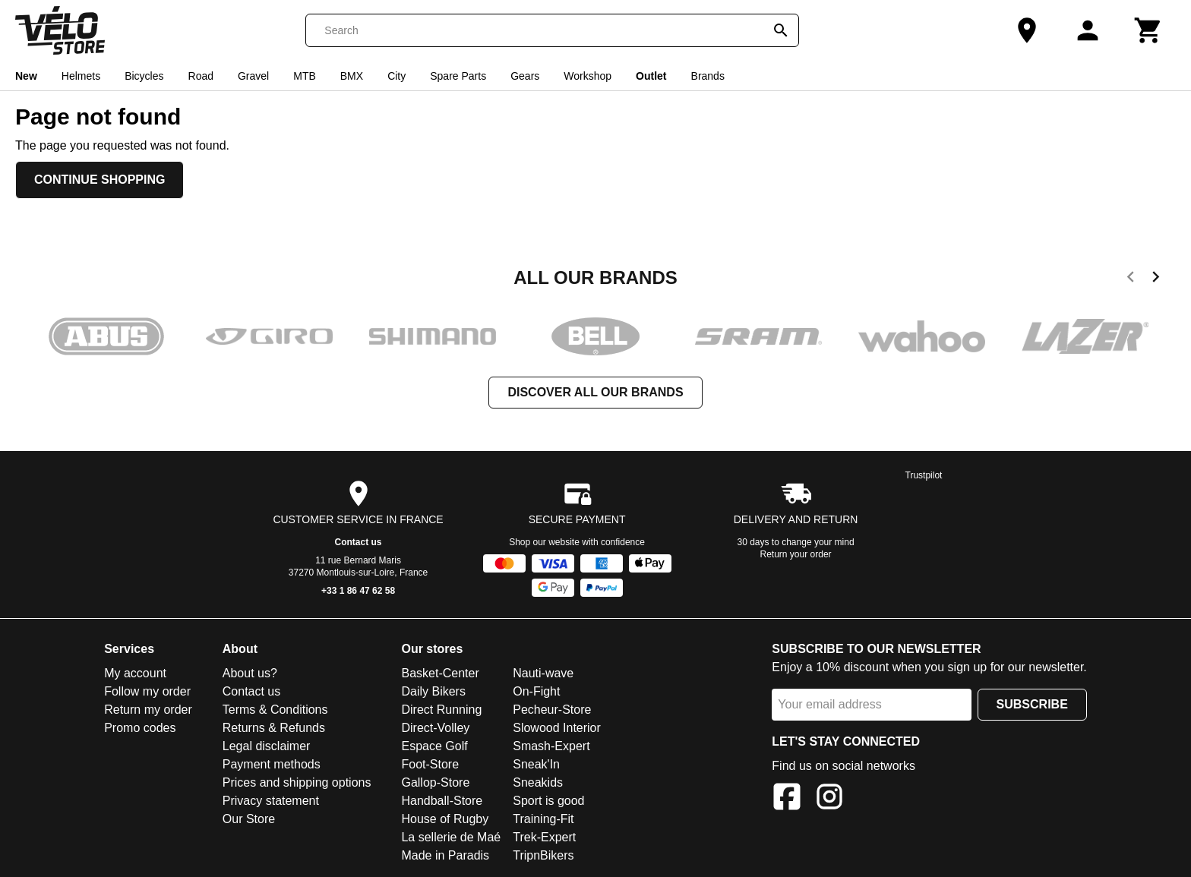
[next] (1156, 279)
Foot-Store (430, 764)
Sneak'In (536, 764)
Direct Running (441, 709)
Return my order (148, 709)
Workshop (587, 76)
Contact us (358, 542)
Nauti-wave (543, 673)
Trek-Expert (544, 837)
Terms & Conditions (275, 709)
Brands (708, 76)
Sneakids (538, 782)
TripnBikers (543, 855)
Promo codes (139, 727)
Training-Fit (543, 818)
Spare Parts (458, 76)
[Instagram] (829, 799)
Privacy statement (271, 800)
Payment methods (272, 764)
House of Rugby (444, 818)
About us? (250, 673)
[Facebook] (787, 799)
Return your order (796, 554)
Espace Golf (434, 746)
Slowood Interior (557, 727)
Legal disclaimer (267, 746)
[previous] (1131, 279)
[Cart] (1148, 30)
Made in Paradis (445, 855)
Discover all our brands (595, 392)
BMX (351, 76)
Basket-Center (440, 673)
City (396, 76)
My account (135, 673)
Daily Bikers (433, 691)
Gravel (253, 76)
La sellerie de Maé (451, 837)
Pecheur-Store (552, 709)
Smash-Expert (551, 746)
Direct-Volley (435, 727)
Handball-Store (441, 800)
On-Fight (536, 691)
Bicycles (144, 76)
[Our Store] (1027, 30)
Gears (524, 76)
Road (200, 76)
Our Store (249, 818)
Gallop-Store (435, 782)
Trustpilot (924, 475)
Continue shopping (99, 179)
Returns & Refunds (274, 727)
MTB (304, 76)
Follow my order (147, 691)
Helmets (81, 76)
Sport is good (548, 800)
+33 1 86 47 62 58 (358, 590)
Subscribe (1032, 704)
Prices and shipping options (297, 782)
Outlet (651, 76)
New (26, 76)
